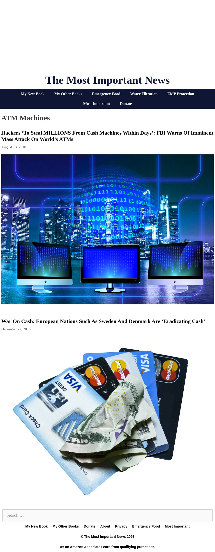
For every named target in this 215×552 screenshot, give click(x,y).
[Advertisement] (107, 39)
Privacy (121, 526)
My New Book (33, 94)
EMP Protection (180, 94)
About (105, 526)
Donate (126, 104)
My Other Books (68, 94)
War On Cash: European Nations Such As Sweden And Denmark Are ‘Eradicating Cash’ (103, 321)
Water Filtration (143, 94)
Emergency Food (106, 94)
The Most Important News (107, 80)
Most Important (96, 104)
